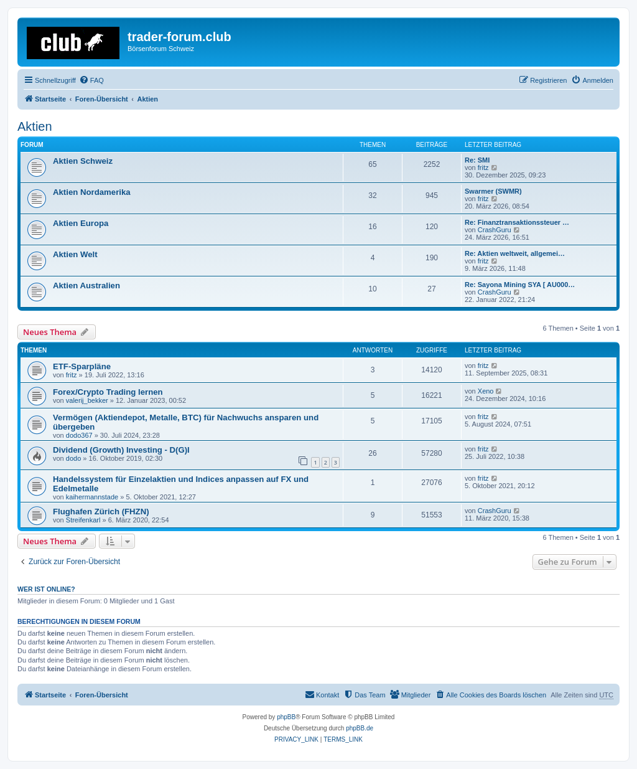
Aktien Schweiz (83, 161)
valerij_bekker (87, 400)
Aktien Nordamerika (92, 192)
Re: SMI (477, 160)
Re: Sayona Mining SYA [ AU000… (520, 284)
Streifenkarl (83, 520)
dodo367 (79, 435)
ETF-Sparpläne (82, 366)
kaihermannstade (92, 497)
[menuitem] (91, 80)
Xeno (486, 391)
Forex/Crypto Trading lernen (108, 392)
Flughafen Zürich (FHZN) (101, 511)
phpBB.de (359, 728)
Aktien (34, 126)
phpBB (286, 717)
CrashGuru (494, 230)
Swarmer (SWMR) (493, 191)
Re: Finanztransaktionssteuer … (517, 222)
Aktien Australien (86, 285)
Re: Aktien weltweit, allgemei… (515, 253)
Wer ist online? (46, 589)
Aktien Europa (80, 223)
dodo (73, 458)
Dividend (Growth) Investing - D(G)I (121, 450)
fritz (483, 167)
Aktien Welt (75, 254)
